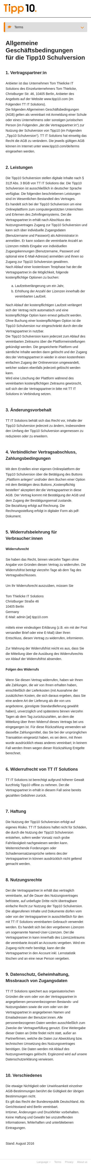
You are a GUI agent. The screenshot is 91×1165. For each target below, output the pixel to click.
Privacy (69, 1162)
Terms (57, 1162)
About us (82, 1162)
